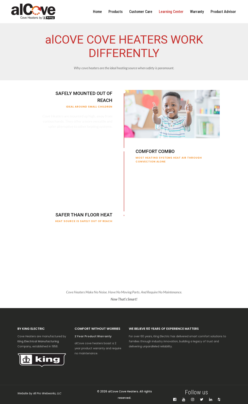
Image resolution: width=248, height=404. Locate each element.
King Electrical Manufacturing (38, 341)
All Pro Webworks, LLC (47, 393)
